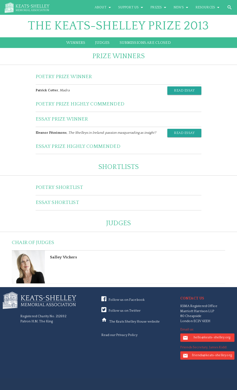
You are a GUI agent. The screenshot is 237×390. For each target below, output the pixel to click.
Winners (75, 42)
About (103, 7)
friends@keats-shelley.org (207, 355)
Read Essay (184, 90)
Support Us (131, 7)
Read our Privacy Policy (119, 335)
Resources (208, 7)
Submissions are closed (145, 42)
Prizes (159, 7)
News (182, 7)
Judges (102, 42)
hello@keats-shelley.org (206, 338)
